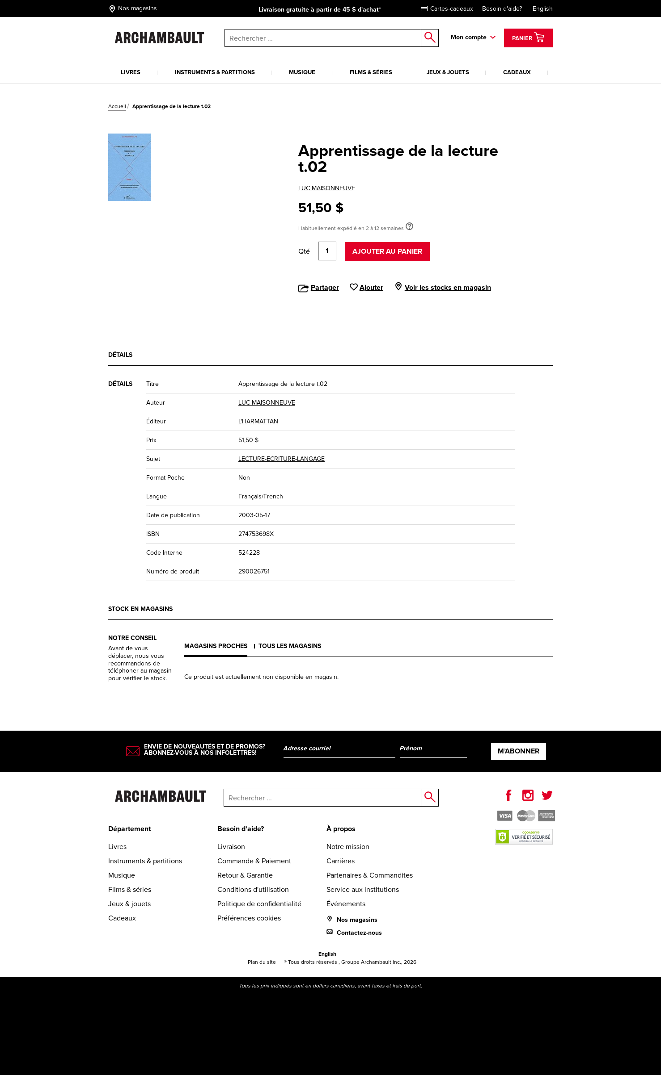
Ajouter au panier (387, 251)
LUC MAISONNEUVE (326, 188)
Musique (302, 72)
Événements (345, 904)
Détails (120, 355)
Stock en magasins (140, 609)
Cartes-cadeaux (447, 8)
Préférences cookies (249, 918)
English (543, 8)
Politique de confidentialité (259, 904)
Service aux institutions (362, 889)
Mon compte (469, 37)
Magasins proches (215, 646)
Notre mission (347, 846)
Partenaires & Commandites (369, 875)
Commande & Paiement (254, 861)
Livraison (231, 846)
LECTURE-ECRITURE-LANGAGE (281, 459)
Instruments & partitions (215, 72)
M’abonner (518, 751)
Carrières (340, 861)
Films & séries (371, 72)
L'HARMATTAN (258, 421)
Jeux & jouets (448, 72)
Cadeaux (517, 72)
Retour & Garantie (245, 875)
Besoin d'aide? (502, 8)
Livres (130, 72)
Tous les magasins (289, 646)
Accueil (117, 106)
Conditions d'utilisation (253, 889)
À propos (341, 829)
